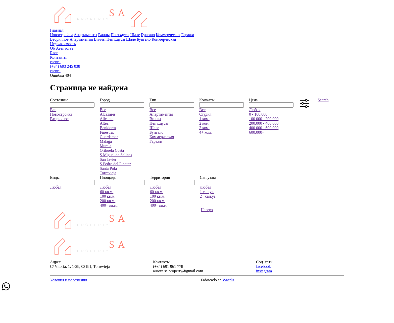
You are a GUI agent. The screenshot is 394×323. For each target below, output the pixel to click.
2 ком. (204, 123)
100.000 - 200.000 (263, 119)
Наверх (207, 210)
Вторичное (59, 39)
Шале (135, 35)
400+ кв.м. (109, 205)
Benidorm (108, 128)
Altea (104, 123)
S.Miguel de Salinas (116, 155)
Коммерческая (168, 35)
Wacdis (228, 280)
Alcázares (108, 114)
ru (58, 62)
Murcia (105, 146)
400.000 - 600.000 (263, 128)
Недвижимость (63, 44)
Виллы (104, 35)
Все (53, 110)
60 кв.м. (106, 192)
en (55, 62)
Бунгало (148, 35)
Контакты (58, 57)
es (51, 62)
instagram (264, 271)
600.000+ (256, 132)
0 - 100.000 (258, 114)
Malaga (106, 141)
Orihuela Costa (112, 150)
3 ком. (204, 128)
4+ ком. (205, 132)
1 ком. (204, 119)
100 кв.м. (107, 196)
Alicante (106, 119)
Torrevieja (108, 173)
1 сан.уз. (207, 192)
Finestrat (107, 132)
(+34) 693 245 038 (65, 66)
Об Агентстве (61, 48)
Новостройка (61, 114)
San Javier (108, 159)
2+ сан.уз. (208, 196)
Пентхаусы (120, 35)
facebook (263, 266)
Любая (254, 110)
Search (323, 100)
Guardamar (109, 137)
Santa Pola (108, 168)
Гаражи (187, 35)
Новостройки (61, 35)
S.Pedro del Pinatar (115, 164)
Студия (205, 114)
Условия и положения (68, 280)
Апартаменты (85, 35)
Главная (57, 30)
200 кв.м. (107, 201)
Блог (54, 53)
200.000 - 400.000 (263, 123)
